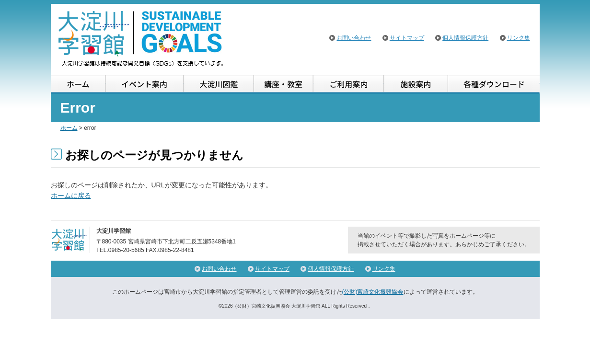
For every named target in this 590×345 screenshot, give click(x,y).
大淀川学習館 (141, 38)
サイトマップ (407, 37)
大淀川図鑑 (219, 84)
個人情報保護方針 (465, 37)
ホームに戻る (71, 195)
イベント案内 (145, 84)
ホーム (78, 84)
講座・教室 (283, 84)
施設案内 (415, 84)
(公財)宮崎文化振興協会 (373, 291)
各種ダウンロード (493, 84)
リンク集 (518, 37)
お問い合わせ (353, 37)
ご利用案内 (348, 84)
